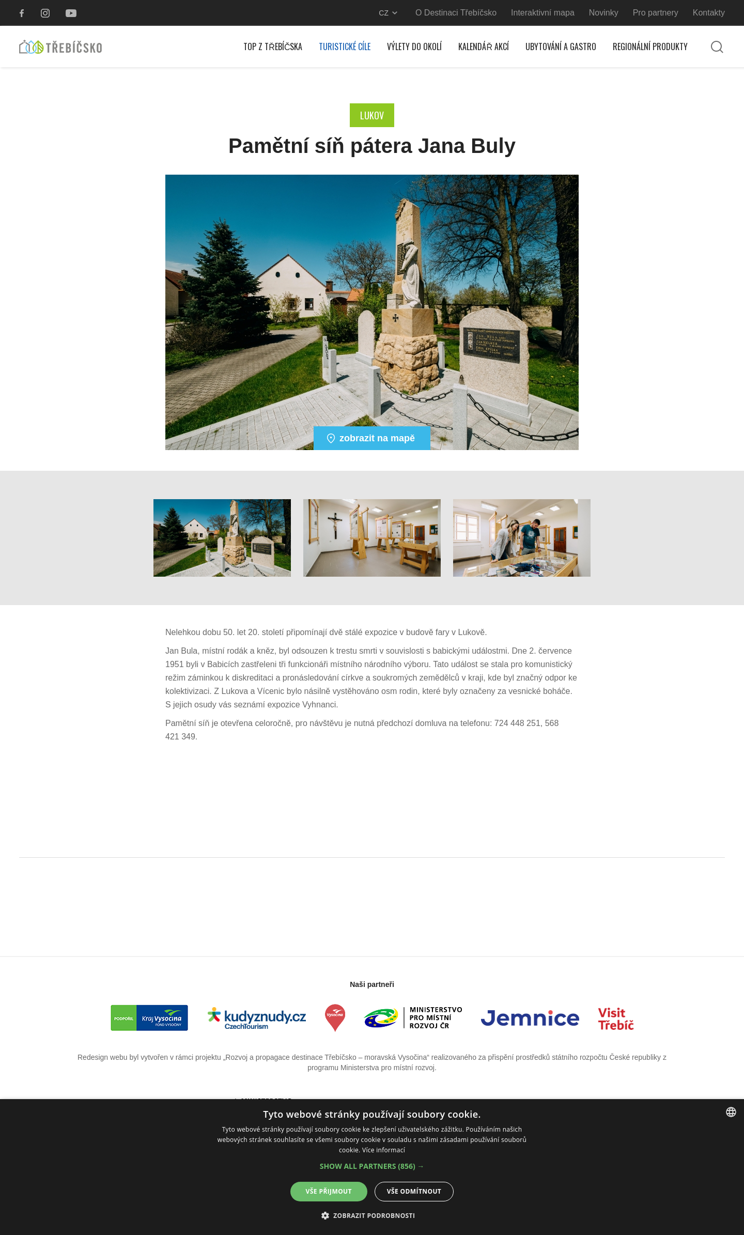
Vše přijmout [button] (329, 1191)
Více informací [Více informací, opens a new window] (383, 1150)
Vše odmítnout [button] (414, 1191)
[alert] (372, 1167)
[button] (372, 1166)
